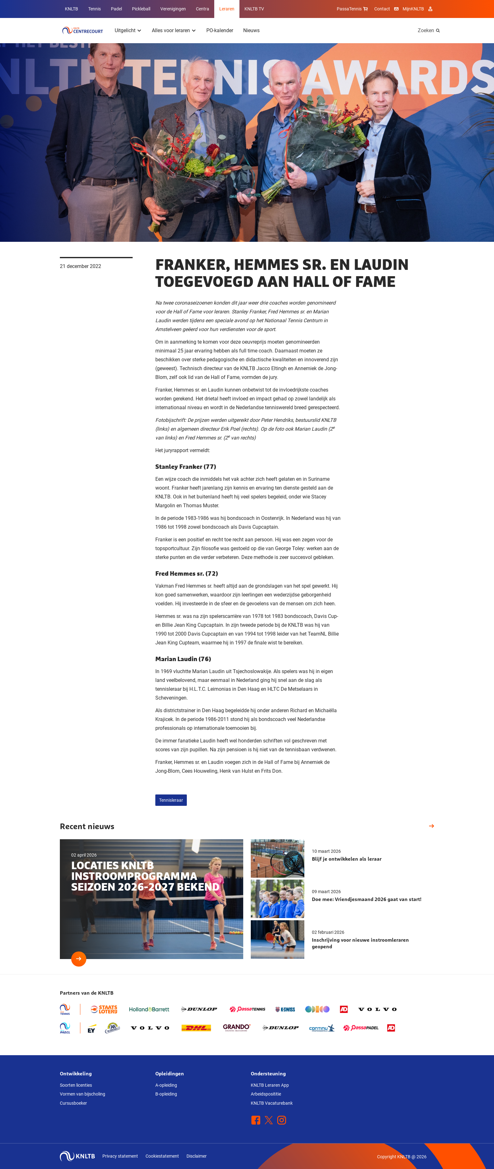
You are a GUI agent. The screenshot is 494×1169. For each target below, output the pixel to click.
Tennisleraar (171, 800)
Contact (382, 8)
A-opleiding (166, 1085)
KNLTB (71, 8)
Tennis (94, 8)
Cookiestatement (162, 1156)
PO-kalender (219, 30)
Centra (202, 8)
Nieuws (251, 30)
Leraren (226, 8)
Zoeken (426, 30)
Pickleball (141, 8)
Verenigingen (173, 8)
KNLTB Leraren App (270, 1085)
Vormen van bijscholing (82, 1093)
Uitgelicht (125, 30)
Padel (116, 8)
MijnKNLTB (413, 8)
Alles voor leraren (171, 30)
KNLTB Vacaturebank (272, 1103)
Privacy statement (120, 1156)
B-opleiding (166, 1093)
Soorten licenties (76, 1085)
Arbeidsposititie (266, 1093)
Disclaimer (197, 1156)
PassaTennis (353, 8)
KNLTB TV (254, 8)
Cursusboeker (73, 1103)
